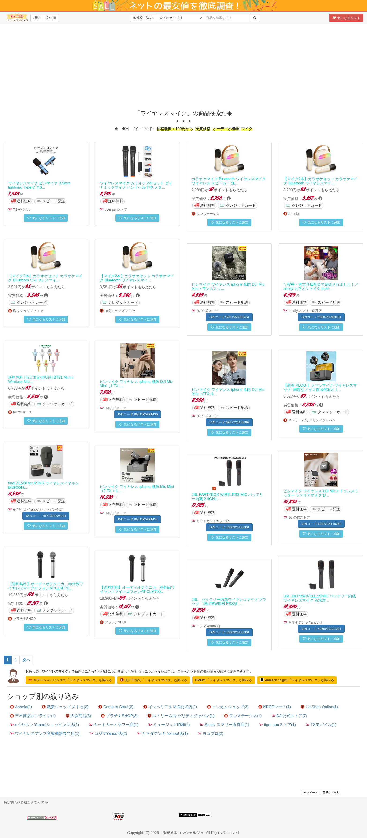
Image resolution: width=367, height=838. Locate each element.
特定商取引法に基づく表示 (26, 802)
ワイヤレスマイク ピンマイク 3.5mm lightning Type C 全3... (39, 185)
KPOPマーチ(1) (274, 707)
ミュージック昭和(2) (169, 724)
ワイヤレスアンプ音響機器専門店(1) (45, 733)
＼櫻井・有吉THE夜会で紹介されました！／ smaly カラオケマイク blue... (320, 286)
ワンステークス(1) (243, 716)
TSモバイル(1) (321, 724)
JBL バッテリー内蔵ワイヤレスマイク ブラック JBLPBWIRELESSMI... (229, 602)
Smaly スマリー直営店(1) (224, 724)
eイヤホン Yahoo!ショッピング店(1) (44, 724)
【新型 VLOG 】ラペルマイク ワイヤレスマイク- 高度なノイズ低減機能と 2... (320, 387)
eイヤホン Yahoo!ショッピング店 (38, 509)
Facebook (330, 792)
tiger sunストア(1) (277, 724)
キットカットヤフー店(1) (113, 724)
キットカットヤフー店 (212, 521)
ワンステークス (207, 214)
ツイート (310, 792)
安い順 (51, 18)
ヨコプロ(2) (210, 733)
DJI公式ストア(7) (289, 716)
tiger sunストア (116, 209)
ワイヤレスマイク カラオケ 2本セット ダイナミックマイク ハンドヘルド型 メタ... (136, 185)
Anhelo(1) (21, 707)
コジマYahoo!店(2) (108, 733)
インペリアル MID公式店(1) (170, 707)
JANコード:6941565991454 (137, 519)
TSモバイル (21, 209)
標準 (36, 18)
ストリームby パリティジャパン (311, 420)
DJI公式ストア (207, 311)
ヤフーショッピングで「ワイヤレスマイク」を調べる (70, 680)
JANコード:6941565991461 (229, 317)
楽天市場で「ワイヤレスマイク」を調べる (153, 680)
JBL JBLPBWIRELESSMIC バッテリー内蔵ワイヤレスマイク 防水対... (319, 598)
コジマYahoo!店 (208, 626)
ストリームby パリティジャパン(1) (181, 716)
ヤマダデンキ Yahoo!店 (305, 622)
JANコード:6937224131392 (229, 422)
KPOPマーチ (22, 412)
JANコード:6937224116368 (321, 524)
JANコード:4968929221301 (229, 527)
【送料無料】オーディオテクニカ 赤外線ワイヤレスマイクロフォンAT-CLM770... (45, 586)
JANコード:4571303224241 (46, 516)
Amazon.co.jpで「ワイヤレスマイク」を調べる (297, 680)
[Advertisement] (183, 70)
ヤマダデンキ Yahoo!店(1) (162, 733)
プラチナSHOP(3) (119, 716)
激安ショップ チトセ (28, 311)
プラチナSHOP (24, 619)
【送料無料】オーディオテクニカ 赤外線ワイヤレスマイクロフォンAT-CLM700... (137, 589)
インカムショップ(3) (228, 707)
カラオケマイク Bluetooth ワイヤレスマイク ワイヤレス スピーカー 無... (229, 181)
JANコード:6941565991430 (137, 414)
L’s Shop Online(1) (319, 707)
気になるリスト (346, 18)
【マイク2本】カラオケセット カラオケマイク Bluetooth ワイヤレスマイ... (320, 181)
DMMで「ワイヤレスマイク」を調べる (223, 680)
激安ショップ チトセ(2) (65, 707)
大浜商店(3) (78, 716)
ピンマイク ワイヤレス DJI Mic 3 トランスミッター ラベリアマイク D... (320, 493)
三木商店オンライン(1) (33, 716)
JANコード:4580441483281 (321, 317)
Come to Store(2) (115, 707)
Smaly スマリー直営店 (305, 311)
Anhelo (293, 214)
